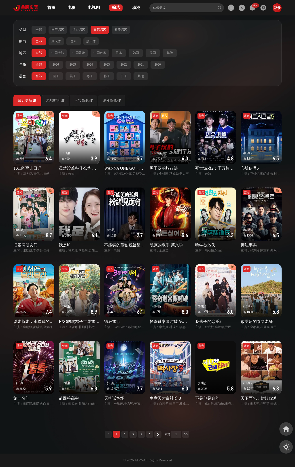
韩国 (136, 53)
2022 (124, 64)
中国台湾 (99, 53)
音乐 (73, 41)
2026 (56, 64)
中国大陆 (57, 53)
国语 (56, 76)
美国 (153, 53)
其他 (170, 53)
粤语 (90, 76)
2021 (141, 64)
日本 (119, 53)
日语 (124, 76)
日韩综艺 (99, 29)
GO (185, 434)
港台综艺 (78, 29)
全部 (39, 29)
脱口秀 (91, 41)
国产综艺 (57, 29)
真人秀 (56, 41)
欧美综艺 (121, 29)
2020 (158, 64)
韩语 (107, 76)
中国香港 (78, 53)
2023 (107, 64)
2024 (90, 64)
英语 (73, 76)
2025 (73, 64)
